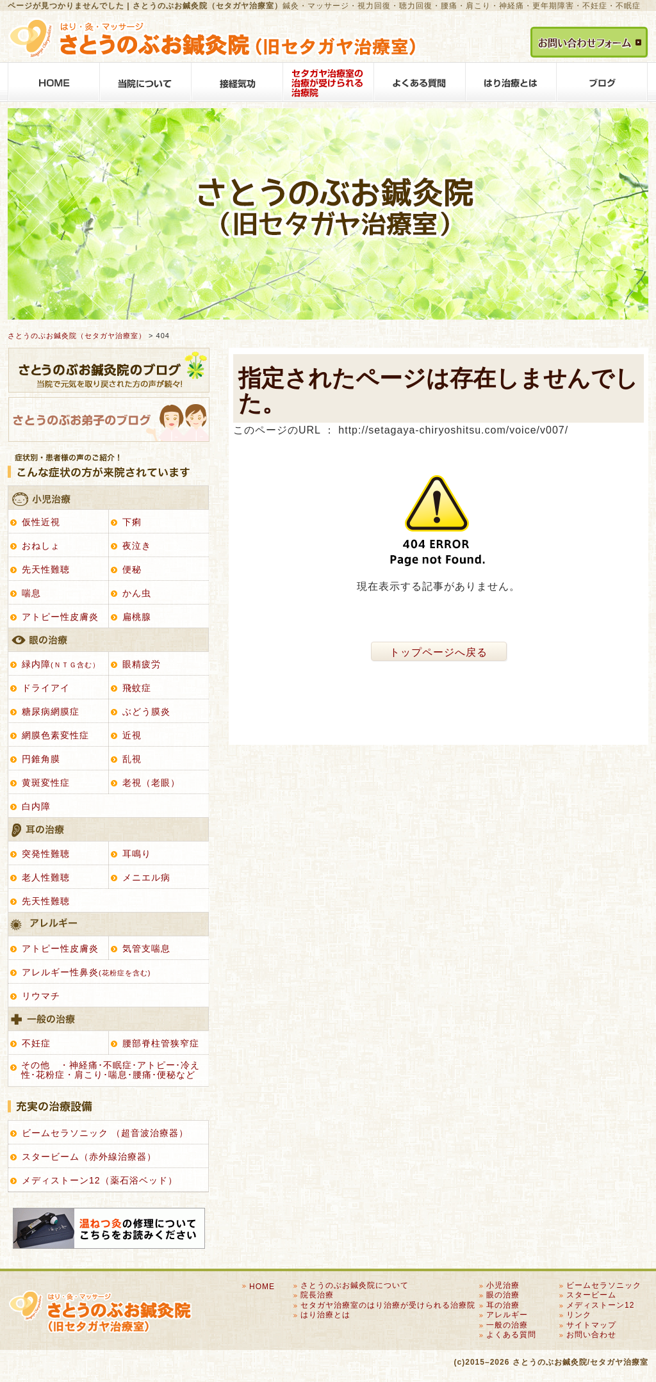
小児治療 (108, 498)
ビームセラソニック (603, 1285)
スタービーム (591, 1294)
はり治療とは (511, 82)
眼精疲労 (141, 664)
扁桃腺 (136, 617)
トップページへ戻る (439, 652)
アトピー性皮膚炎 (60, 617)
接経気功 (237, 82)
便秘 (132, 569)
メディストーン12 (600, 1305)
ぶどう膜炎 (146, 711)
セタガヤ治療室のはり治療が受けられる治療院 (328, 82)
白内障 (36, 806)
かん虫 (136, 593)
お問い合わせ (591, 1334)
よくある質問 (419, 82)
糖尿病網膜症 (50, 711)
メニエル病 (146, 877)
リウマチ (41, 996)
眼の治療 (108, 640)
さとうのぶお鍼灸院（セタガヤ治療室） (77, 335)
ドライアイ (46, 688)
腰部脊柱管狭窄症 (160, 1043)
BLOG (602, 82)
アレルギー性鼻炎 (86, 972)
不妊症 (36, 1043)
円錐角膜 (41, 759)
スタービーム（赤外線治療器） (89, 1156)
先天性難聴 (46, 569)
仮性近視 (41, 522)
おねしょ (41, 546)
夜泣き (136, 546)
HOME (53, 82)
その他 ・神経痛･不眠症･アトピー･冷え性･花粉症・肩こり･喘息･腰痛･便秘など (110, 1070)
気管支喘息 (146, 948)
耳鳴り (136, 854)
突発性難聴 (46, 854)
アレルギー (108, 924)
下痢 (132, 522)
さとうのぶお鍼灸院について (145, 82)
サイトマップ (591, 1325)
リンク (578, 1314)
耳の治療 (108, 829)
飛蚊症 (136, 688)
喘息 (31, 593)
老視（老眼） (151, 782)
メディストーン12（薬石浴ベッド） (99, 1180)
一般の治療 (108, 1019)
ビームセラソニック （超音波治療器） (105, 1133)
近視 (132, 735)
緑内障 (61, 664)
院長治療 (317, 1294)
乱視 (132, 759)
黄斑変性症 (46, 782)
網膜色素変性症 (55, 735)
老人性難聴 (46, 877)
